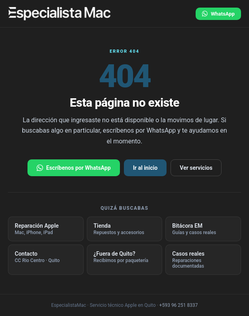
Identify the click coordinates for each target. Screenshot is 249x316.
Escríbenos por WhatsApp (74, 168)
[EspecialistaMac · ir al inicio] (59, 13)
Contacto (46, 256)
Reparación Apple (46, 229)
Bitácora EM (203, 229)
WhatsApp (218, 14)
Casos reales (203, 259)
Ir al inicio (145, 168)
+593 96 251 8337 (178, 305)
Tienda (125, 229)
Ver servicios (196, 168)
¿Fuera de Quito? (125, 256)
